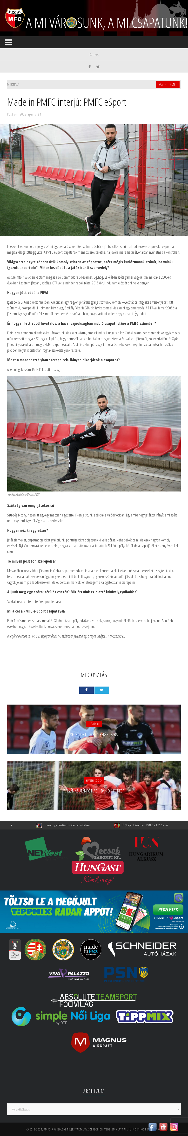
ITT (107, 636)
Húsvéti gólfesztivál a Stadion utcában (70, 825)
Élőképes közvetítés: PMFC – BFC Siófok (148, 825)
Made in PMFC (168, 84)
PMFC (47, 1129)
